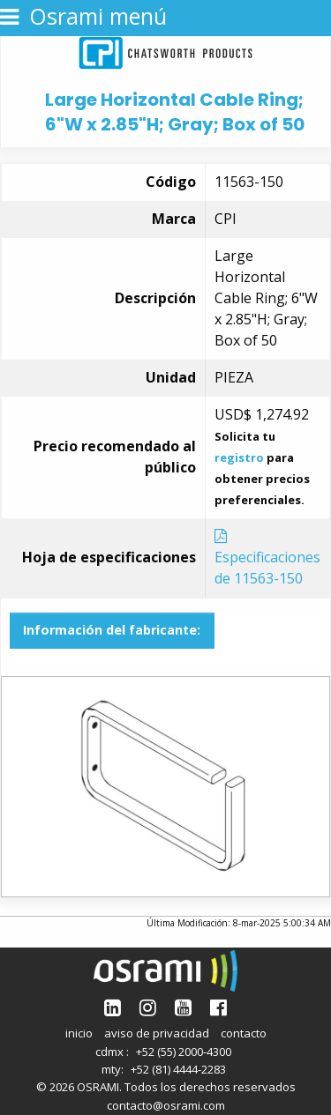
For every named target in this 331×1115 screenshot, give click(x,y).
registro (239, 457)
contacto (244, 1033)
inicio (79, 1033)
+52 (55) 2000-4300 (183, 1051)
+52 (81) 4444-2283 (178, 1069)
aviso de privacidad (156, 1033)
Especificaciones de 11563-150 (267, 558)
